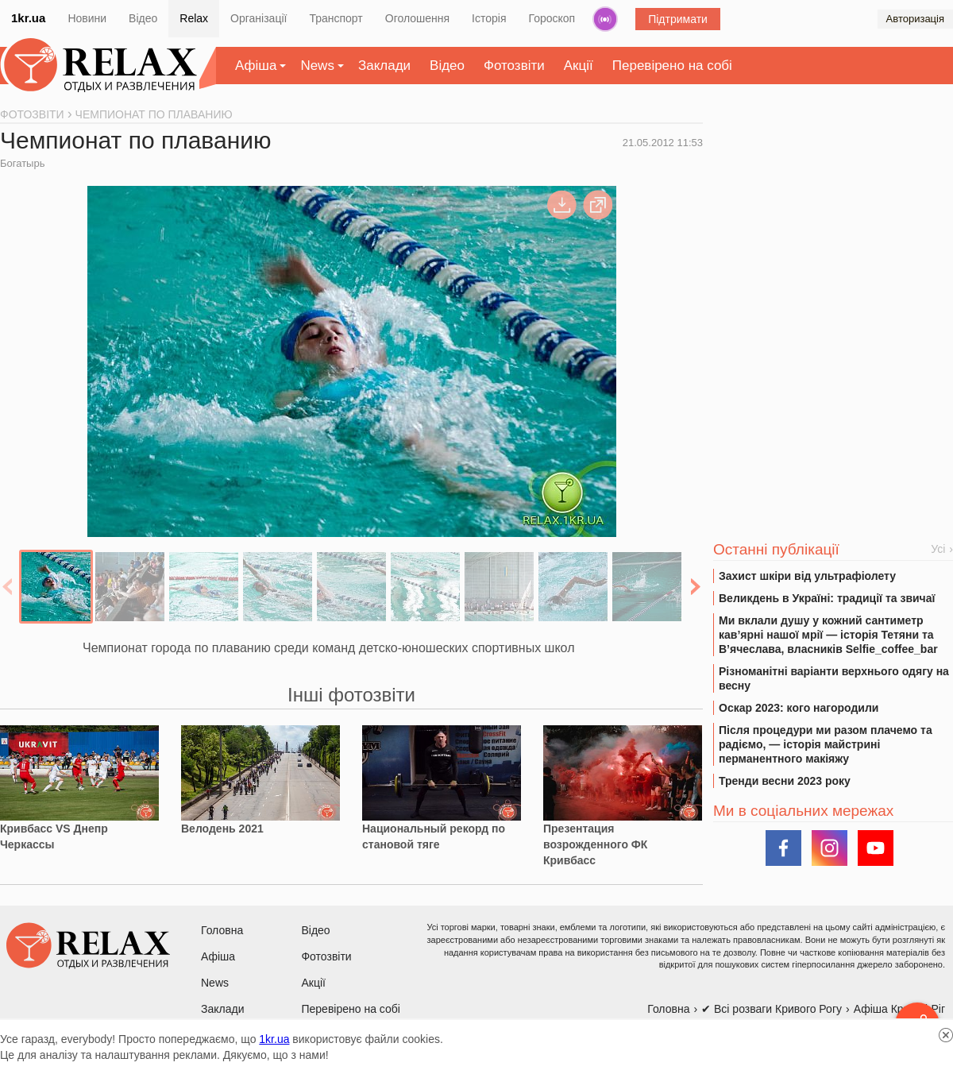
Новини (87, 18)
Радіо (605, 19)
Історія (489, 18)
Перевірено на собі (672, 65)
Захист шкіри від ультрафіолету (807, 576)
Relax (193, 18)
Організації (258, 18)
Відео (143, 18)
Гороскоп (552, 18)
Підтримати (678, 19)
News (317, 65)
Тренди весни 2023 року (785, 781)
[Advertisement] (833, 231)
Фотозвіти (514, 65)
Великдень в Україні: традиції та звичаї (827, 598)
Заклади (384, 65)
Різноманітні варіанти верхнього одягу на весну (834, 678)
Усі (938, 549)
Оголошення (417, 18)
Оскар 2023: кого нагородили (798, 707)
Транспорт (335, 18)
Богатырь (22, 163)
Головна (222, 930)
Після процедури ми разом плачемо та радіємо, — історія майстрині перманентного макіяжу (825, 744)
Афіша (255, 65)
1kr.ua (28, 18)
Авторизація (915, 19)
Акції (578, 65)
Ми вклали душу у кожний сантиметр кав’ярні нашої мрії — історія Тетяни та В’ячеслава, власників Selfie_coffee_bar (828, 634)
